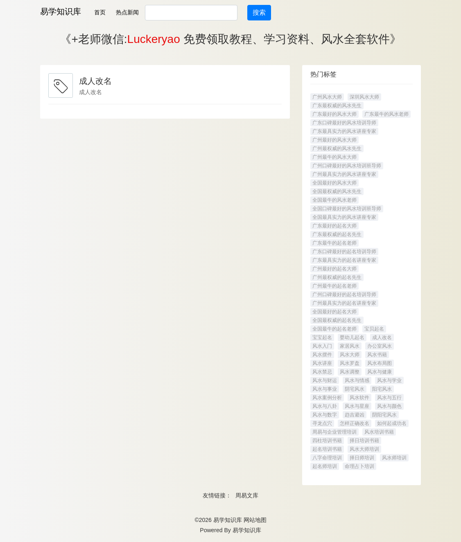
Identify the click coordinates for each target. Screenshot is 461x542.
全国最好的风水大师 (334, 183)
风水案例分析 (327, 397)
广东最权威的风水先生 (337, 105)
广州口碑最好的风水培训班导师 (346, 166)
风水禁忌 (322, 372)
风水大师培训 (364, 449)
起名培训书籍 (327, 449)
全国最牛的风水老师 (334, 200)
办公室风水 (379, 346)
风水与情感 (357, 380)
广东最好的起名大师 (334, 226)
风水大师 (349, 355)
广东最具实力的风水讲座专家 (344, 131)
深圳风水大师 (364, 97)
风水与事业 (324, 389)
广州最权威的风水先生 (337, 148)
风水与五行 (389, 397)
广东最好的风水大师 (334, 114)
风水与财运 (324, 380)
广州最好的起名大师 (334, 269)
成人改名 (382, 337)
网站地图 (255, 520)
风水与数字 (324, 415)
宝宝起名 (322, 337)
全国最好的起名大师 (334, 312)
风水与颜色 (389, 406)
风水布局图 (379, 363)
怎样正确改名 (354, 423)
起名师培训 (324, 466)
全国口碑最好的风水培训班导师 (346, 208)
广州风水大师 (327, 97)
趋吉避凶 (354, 415)
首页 (100, 12)
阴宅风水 (354, 389)
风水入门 (322, 346)
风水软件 (359, 397)
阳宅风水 (382, 389)
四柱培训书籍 (327, 440)
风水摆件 (322, 355)
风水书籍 (377, 355)
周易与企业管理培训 (334, 432)
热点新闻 (127, 12)
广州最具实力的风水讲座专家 (344, 174)
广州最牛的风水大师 (334, 157)
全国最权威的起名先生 (337, 320)
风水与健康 (379, 372)
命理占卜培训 (359, 466)
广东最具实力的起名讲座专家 (344, 260)
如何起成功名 (392, 423)
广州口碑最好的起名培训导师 (344, 294)
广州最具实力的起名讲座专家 (344, 303)
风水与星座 (357, 406)
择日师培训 (362, 458)
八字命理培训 (327, 458)
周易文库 (246, 495)
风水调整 (349, 372)
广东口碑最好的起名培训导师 (344, 251)
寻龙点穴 (322, 423)
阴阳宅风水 (384, 415)
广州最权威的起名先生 (337, 277)
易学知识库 (60, 11)
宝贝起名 (374, 329)
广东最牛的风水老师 (386, 114)
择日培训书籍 (364, 440)
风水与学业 (389, 380)
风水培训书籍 (379, 432)
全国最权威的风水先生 (337, 191)
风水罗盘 (349, 363)
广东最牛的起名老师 (334, 243)
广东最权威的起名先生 (337, 234)
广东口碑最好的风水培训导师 (344, 123)
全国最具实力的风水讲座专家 (344, 217)
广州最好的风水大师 (334, 140)
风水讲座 (322, 363)
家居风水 (349, 346)
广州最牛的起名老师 (334, 286)
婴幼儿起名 (352, 337)
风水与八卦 (324, 406)
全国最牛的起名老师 (334, 329)
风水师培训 (394, 458)
